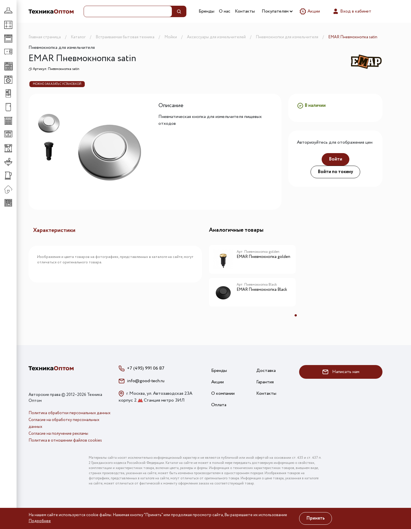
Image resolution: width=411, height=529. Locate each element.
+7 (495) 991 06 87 (145, 368)
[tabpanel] (252, 278)
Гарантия (265, 382)
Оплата (218, 405)
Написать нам (341, 371)
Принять (315, 518)
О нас (224, 11)
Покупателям (277, 11)
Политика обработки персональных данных (69, 413)
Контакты (245, 11)
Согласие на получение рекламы (58, 433)
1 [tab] (296, 315)
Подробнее (40, 521)
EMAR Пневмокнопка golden (263, 257)
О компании (223, 393)
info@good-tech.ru (145, 381)
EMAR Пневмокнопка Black (262, 289)
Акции (309, 11)
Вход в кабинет (351, 11)
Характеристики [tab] (54, 230)
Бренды (206, 11)
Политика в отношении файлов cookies (65, 440)
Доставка (266, 370)
